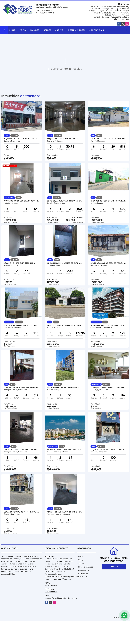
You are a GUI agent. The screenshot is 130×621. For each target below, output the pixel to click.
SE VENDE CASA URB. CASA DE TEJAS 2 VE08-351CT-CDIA (108, 263)
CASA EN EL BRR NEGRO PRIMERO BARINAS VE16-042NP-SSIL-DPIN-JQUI (65, 325)
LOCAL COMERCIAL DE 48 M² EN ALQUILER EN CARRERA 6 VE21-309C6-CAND (21, 512)
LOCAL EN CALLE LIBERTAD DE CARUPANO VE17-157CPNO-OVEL (65, 263)
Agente (59, 30)
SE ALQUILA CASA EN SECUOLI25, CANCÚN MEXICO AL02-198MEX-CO (21, 325)
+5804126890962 (47, 13)
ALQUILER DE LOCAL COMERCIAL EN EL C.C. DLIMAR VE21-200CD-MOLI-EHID (65, 139)
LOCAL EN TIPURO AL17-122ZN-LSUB (19, 263)
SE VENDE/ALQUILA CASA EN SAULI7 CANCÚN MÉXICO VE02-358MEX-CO (65, 201)
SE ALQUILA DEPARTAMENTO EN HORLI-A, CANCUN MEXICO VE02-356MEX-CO (108, 387)
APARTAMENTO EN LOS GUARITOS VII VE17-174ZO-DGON (21, 201)
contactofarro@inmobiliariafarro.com (52, 7)
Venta (23, 30)
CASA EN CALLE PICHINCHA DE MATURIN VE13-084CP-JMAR (108, 139)
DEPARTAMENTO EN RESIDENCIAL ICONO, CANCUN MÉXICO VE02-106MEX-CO (108, 325)
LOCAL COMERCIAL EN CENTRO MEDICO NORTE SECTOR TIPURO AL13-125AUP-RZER (65, 387)
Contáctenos (96, 30)
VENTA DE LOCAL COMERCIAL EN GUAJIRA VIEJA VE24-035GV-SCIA (21, 450)
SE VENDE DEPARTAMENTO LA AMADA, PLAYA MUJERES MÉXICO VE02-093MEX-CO (65, 450)
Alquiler (34, 30)
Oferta (47, 30)
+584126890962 (46, 11)
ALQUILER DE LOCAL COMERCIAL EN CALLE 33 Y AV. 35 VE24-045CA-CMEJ (65, 512)
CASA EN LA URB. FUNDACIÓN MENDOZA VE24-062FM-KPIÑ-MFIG (21, 387)
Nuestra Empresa (76, 30)
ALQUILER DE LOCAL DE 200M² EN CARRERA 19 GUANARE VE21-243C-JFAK (21, 139)
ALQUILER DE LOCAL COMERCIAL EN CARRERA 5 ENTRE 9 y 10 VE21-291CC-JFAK (108, 450)
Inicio (12, 30)
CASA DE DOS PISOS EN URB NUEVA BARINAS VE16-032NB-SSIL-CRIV (108, 201)
